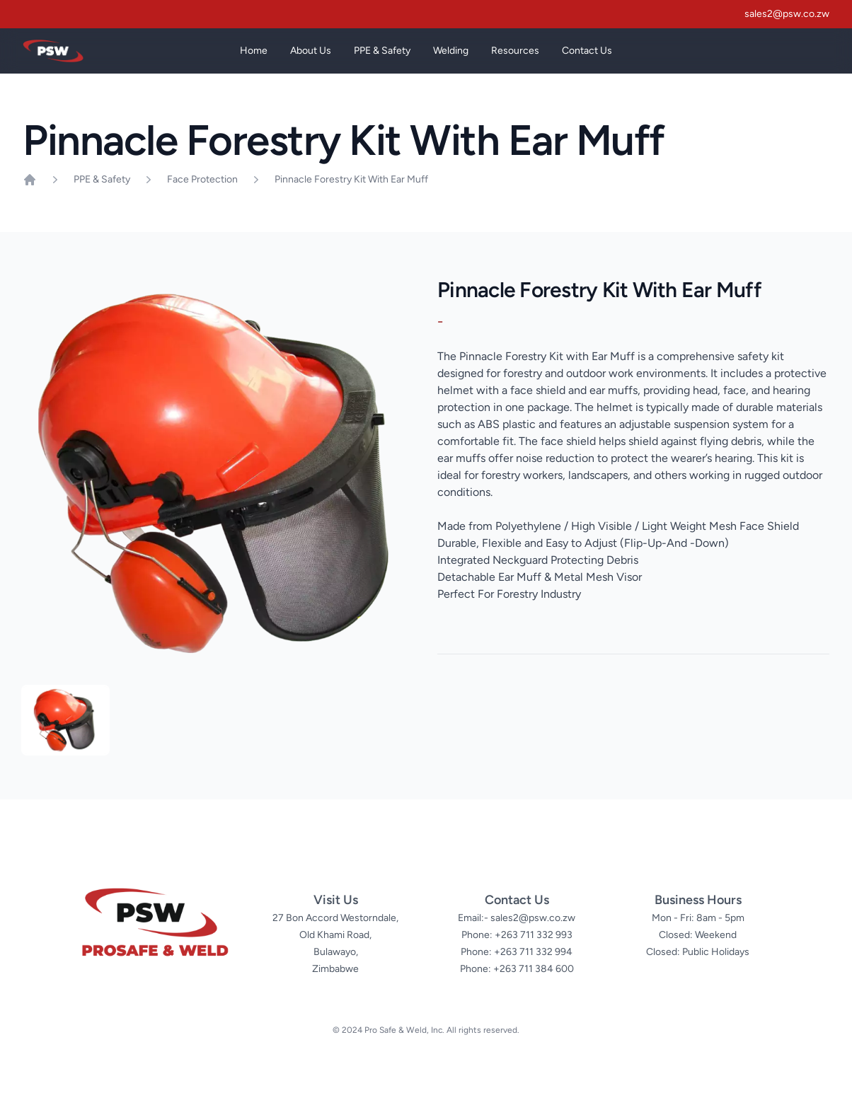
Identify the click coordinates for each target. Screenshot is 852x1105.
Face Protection (202, 179)
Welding (450, 59)
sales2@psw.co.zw (786, 14)
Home (253, 51)
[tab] (65, 720)
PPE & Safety (382, 59)
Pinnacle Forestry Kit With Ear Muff (351, 179)
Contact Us (587, 51)
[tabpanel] (219, 473)
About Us (310, 51)
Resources (515, 51)
